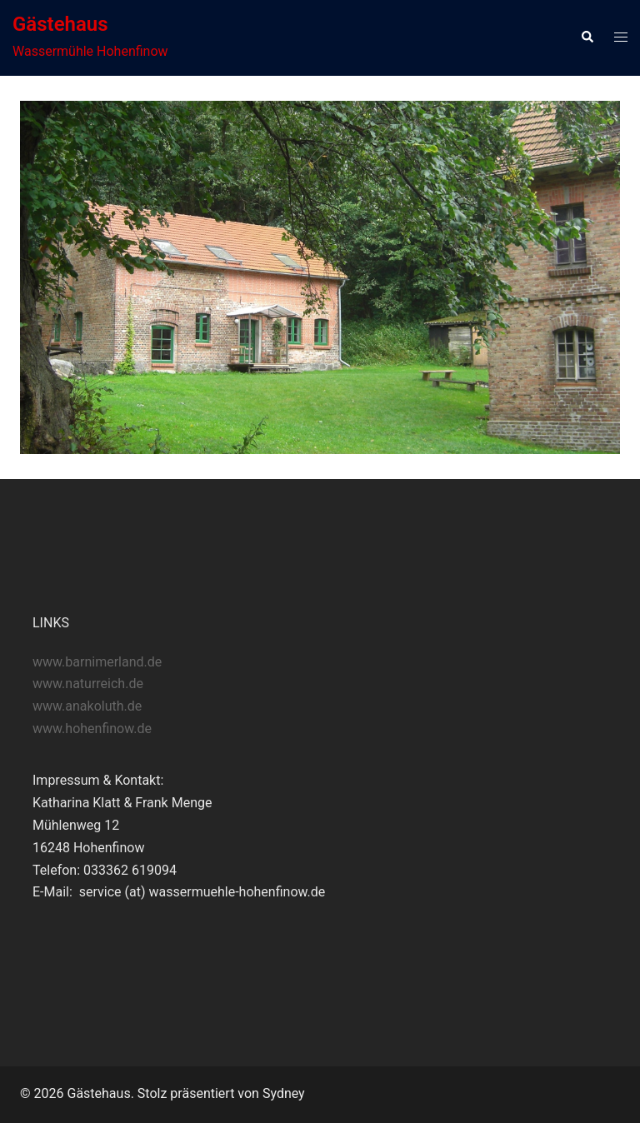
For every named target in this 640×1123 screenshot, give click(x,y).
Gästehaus (60, 24)
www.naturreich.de (87, 683)
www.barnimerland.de (97, 662)
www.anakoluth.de (87, 706)
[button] (586, 37)
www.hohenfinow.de (92, 728)
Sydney (283, 1093)
